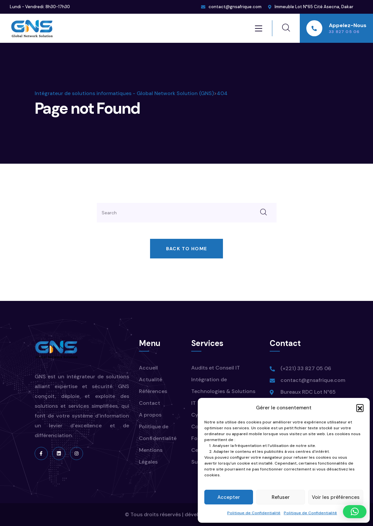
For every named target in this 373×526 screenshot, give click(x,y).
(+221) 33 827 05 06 (305, 368)
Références (153, 391)
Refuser (281, 497)
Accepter (228, 497)
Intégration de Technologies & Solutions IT (223, 391)
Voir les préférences (336, 497)
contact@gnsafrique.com (235, 6)
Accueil (148, 367)
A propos (150, 414)
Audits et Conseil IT (215, 367)
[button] (360, 407)
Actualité (150, 379)
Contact (149, 403)
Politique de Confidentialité (253, 513)
